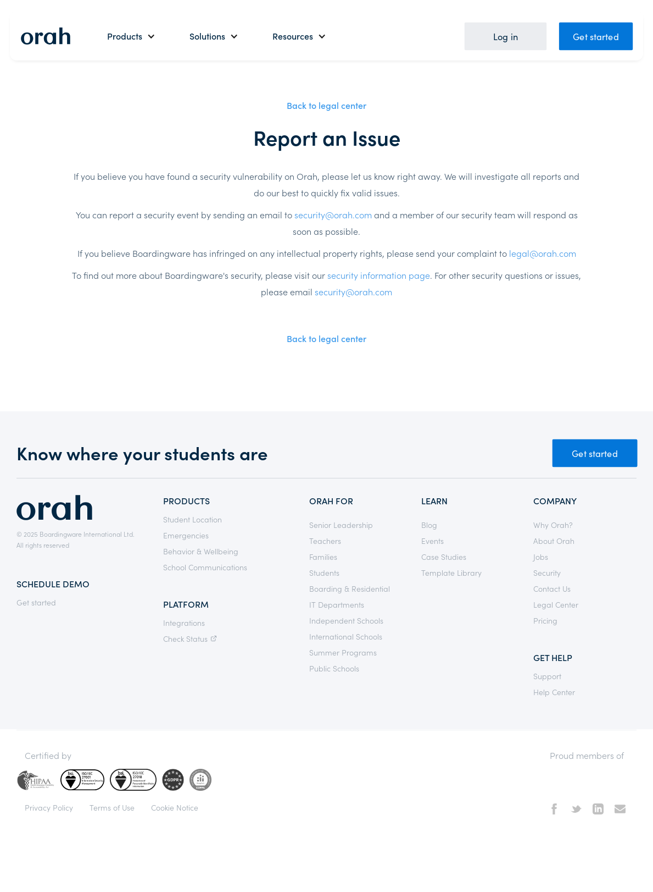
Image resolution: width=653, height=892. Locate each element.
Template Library (451, 572)
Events (432, 540)
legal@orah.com (542, 253)
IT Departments (336, 604)
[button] (131, 36)
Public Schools (334, 668)
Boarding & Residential (349, 588)
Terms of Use (112, 807)
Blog (429, 524)
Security (547, 572)
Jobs (540, 556)
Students (324, 572)
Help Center (554, 691)
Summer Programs (343, 652)
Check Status (191, 638)
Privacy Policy (49, 807)
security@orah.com (333, 214)
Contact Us (552, 588)
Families (323, 556)
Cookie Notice (174, 807)
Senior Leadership (341, 524)
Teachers (325, 540)
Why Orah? (553, 524)
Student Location (192, 519)
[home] (45, 36)
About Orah (553, 540)
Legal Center (555, 604)
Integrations (184, 622)
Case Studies (443, 556)
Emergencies (186, 535)
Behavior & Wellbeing (200, 551)
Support (547, 675)
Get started (596, 36)
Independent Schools (346, 620)
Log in (505, 36)
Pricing (545, 620)
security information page (378, 275)
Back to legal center (326, 105)
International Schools (345, 636)
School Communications (205, 566)
